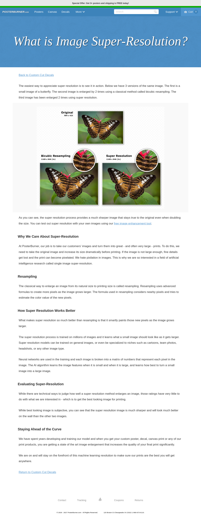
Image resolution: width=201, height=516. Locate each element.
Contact (62, 500)
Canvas (52, 11)
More (79, 11)
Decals (66, 11)
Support (170, 11)
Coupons (119, 500)
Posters (38, 11)
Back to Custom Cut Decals (36, 75)
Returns (139, 500)
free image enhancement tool (132, 223)
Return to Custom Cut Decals (37, 472)
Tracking (81, 500)
